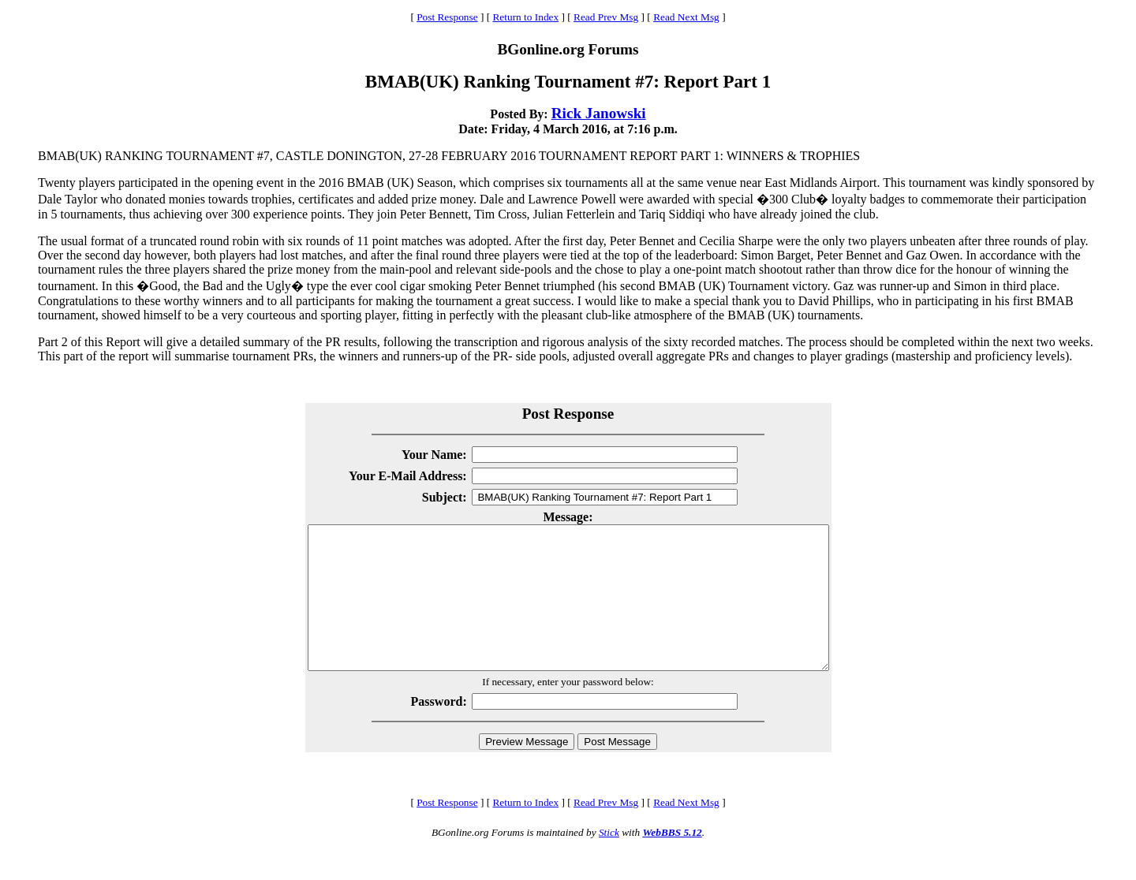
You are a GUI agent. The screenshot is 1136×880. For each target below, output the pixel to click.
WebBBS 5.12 (671, 861)
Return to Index (525, 17)
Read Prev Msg (606, 17)
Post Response (447, 17)
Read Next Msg (686, 17)
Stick (609, 861)
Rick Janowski (598, 113)
